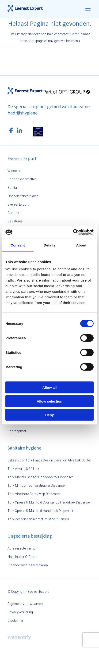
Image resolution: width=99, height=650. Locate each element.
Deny (49, 415)
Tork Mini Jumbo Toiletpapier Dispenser (37, 485)
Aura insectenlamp (21, 548)
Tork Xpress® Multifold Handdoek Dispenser (40, 511)
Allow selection (49, 401)
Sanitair (13, 187)
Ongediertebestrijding (23, 196)
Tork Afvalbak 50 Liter (23, 469)
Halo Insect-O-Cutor (22, 557)
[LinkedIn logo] (19, 130)
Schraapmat (17, 431)
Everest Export (18, 204)
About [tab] (81, 245)
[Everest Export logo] (25, 8)
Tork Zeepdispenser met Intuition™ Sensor (38, 519)
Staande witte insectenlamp (28, 565)
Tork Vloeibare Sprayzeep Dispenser (34, 494)
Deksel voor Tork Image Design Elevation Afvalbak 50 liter (49, 460)
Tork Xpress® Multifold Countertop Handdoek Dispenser (49, 502)
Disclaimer (15, 620)
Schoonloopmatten (22, 179)
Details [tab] (49, 245)
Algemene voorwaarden (25, 604)
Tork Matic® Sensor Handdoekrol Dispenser (40, 477)
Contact (13, 213)
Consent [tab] (18, 245)
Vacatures (15, 221)
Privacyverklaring (20, 612)
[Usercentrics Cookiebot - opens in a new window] (73, 232)
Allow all (49, 387)
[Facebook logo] (11, 130)
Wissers (14, 171)
